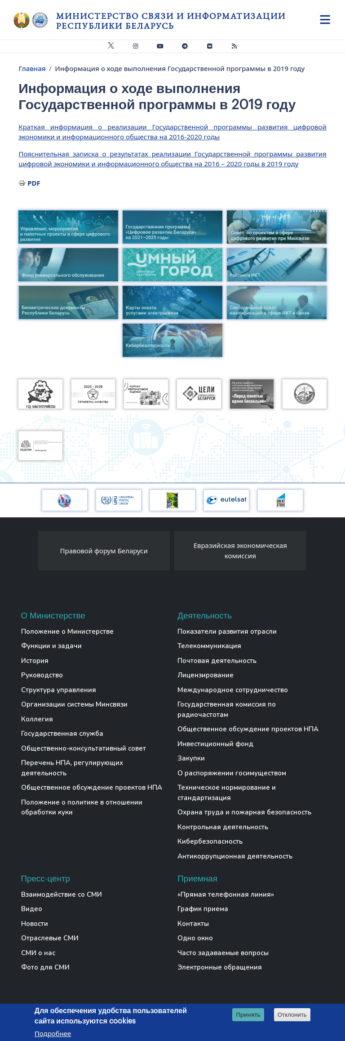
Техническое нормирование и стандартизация (226, 792)
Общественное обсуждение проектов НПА (91, 787)
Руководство (42, 675)
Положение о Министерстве (67, 631)
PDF (33, 182)
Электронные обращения (219, 967)
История (35, 660)
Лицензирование (205, 675)
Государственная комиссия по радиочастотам (226, 709)
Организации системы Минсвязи (74, 704)
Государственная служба (62, 733)
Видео (31, 908)
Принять (248, 1015)
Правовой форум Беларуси (104, 550)
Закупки (191, 758)
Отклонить (292, 1015)
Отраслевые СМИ (50, 938)
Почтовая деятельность (217, 660)
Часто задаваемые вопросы (223, 952)
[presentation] (29, 553)
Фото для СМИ (45, 967)
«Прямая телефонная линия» (225, 894)
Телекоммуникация (209, 645)
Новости (34, 923)
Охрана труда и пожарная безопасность (244, 812)
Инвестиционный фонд (215, 743)
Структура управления (58, 689)
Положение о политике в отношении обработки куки (81, 807)
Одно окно (195, 938)
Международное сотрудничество (232, 689)
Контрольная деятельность (222, 827)
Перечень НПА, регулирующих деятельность (72, 768)
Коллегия (37, 719)
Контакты (193, 923)
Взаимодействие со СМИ (61, 894)
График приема (202, 908)
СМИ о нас (38, 952)
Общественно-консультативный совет (83, 748)
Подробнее (53, 1034)
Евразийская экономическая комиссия (240, 550)
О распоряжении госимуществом (231, 773)
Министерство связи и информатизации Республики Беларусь (171, 20)
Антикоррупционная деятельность (234, 856)
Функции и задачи (51, 645)
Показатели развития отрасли (227, 631)
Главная (31, 68)
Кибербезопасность (210, 841)
